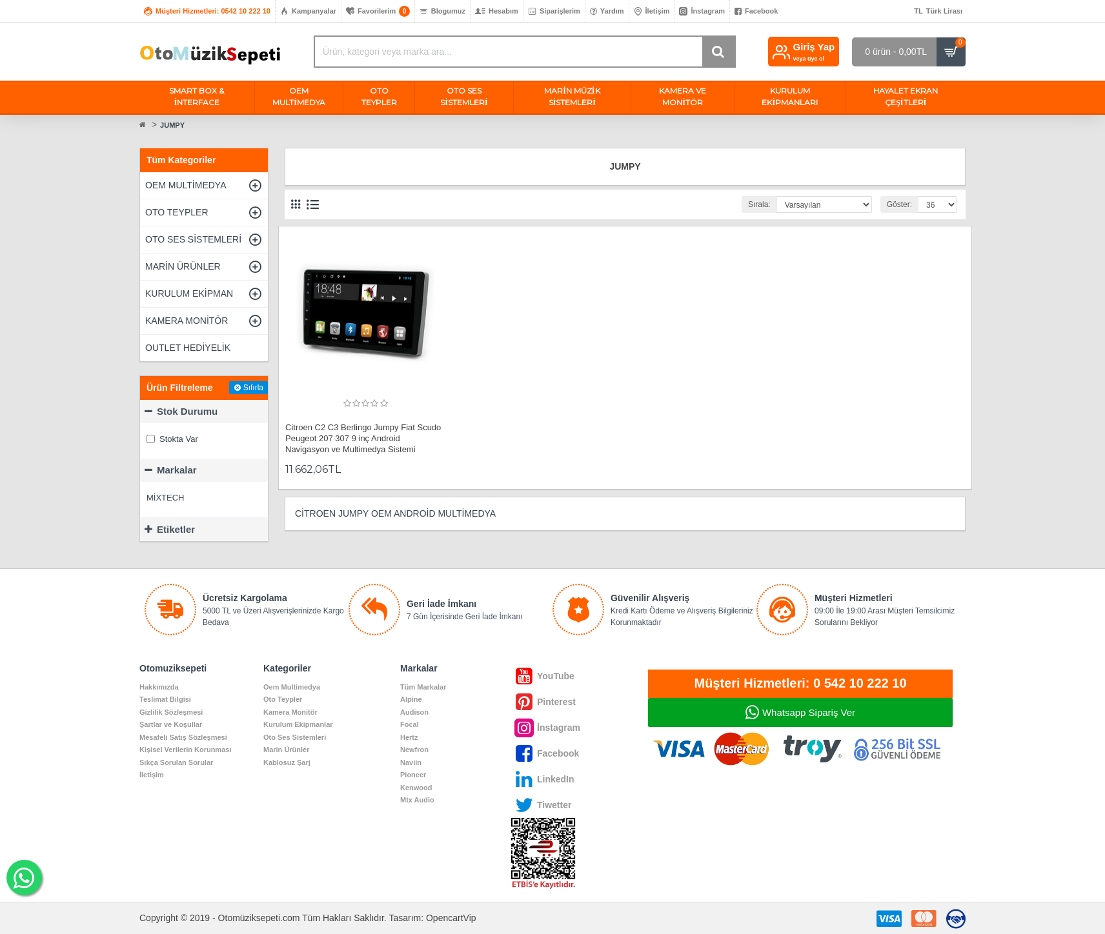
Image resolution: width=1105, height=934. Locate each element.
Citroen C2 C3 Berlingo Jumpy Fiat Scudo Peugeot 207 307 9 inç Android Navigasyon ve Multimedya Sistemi (363, 438)
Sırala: (759, 204)
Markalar (177, 469)
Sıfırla (253, 387)
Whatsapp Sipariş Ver (808, 712)
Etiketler (176, 529)
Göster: (899, 204)
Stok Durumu (187, 411)
